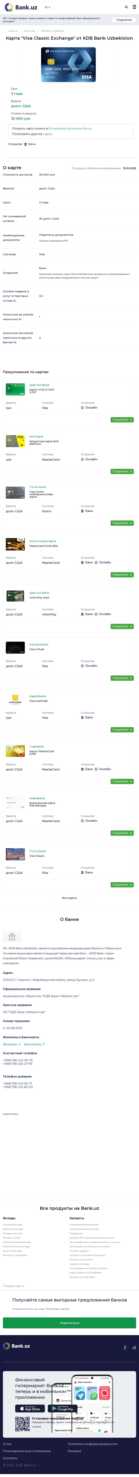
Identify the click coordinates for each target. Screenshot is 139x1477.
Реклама (74, 1451)
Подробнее (124, 19)
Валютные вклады (13, 1229)
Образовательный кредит (84, 1229)
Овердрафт (76, 1233)
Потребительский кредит (84, 1224)
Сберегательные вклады (17, 1242)
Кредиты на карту (79, 1264)
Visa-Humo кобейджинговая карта (41, 494)
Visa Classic (37, 856)
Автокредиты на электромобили (88, 1268)
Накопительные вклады (16, 1246)
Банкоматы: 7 (34, 1044)
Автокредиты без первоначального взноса (95, 1242)
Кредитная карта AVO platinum (44, 442)
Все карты (69, 898)
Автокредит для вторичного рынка (90, 1246)
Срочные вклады (12, 1250)
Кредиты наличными (81, 1259)
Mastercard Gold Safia (43, 546)
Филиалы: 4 (12, 1044)
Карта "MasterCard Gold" (41, 752)
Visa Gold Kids (38, 701)
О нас (7, 1444)
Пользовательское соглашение (27, 1451)
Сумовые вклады (12, 1224)
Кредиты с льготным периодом (87, 1255)
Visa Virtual (36, 649)
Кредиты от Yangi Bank (82, 1277)
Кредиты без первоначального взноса (92, 1237)
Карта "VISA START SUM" (42, 390)
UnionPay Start (39, 597)
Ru (47, 7)
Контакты (10, 1458)
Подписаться (69, 1323)
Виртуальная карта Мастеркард (42, 804)
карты (47, 134)
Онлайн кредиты (79, 1250)
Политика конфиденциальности (93, 1444)
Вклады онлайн (12, 1237)
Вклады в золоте (12, 1233)
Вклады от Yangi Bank (15, 1255)
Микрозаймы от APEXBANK (85, 1272)
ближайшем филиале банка (70, 128)
